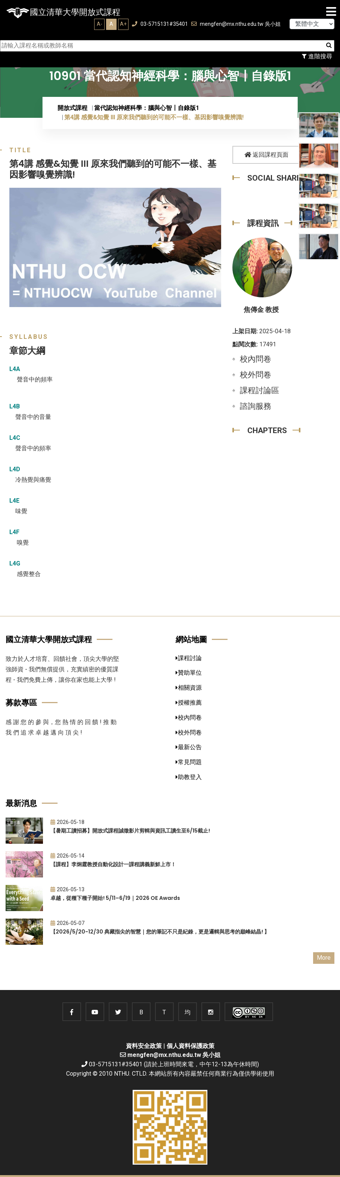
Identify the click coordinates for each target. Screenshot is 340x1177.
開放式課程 (72, 107)
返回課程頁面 (266, 154)
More (324, 957)
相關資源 (189, 687)
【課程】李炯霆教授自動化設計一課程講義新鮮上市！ (113, 864)
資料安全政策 (144, 1045)
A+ (123, 24)
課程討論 (189, 658)
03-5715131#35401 (160, 24)
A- (99, 24)
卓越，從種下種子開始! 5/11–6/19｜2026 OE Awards (115, 898)
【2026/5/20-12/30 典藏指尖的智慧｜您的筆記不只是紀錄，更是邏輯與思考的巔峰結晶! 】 (159, 931)
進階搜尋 (317, 56)
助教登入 (189, 777)
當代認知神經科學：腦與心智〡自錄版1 (146, 107)
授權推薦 (189, 702)
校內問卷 (255, 359)
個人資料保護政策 (190, 1045)
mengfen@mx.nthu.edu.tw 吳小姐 (236, 24)
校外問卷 (255, 374)
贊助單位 (189, 672)
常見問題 (189, 762)
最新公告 (189, 747)
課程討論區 (259, 390)
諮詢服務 (255, 406)
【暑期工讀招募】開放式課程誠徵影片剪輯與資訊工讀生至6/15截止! (130, 830)
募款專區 (21, 702)
